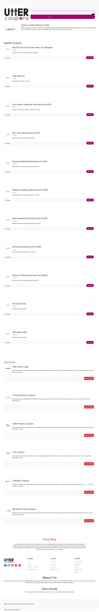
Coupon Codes (78, 569)
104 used (7, 115)
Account (29, 564)
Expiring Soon (77, 564)
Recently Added (78, 562)
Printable (76, 566)
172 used (7, 200)
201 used (7, 228)
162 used (7, 342)
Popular (76, 571)
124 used (7, 285)
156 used (7, 86)
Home (28, 562)
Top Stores (53, 564)
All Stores (53, 562)
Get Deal (90, 86)
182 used (7, 143)
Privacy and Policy (32, 569)
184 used (7, 314)
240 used (7, 58)
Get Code (89, 57)
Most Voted (54, 566)
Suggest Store (54, 569)
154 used (7, 171)
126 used (7, 257)
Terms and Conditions (32, 566)
